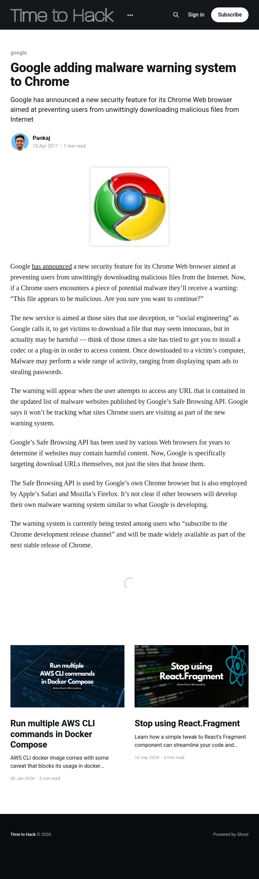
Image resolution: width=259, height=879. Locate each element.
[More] (130, 15)
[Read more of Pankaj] (19, 141)
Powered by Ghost (231, 834)
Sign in (196, 14)
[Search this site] (176, 14)
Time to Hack (23, 834)
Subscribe (230, 14)
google (18, 53)
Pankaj (41, 137)
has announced (52, 266)
